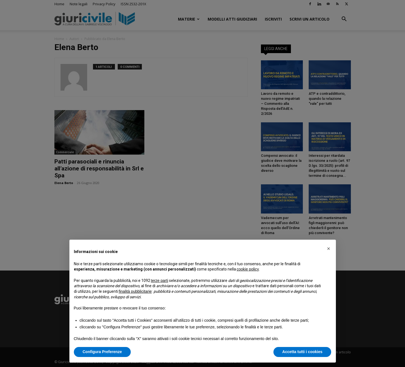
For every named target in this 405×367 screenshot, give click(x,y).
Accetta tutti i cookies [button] (302, 351)
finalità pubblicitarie (135, 291)
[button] (328, 248)
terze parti (159, 280)
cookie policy (248, 269)
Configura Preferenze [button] (102, 351)
